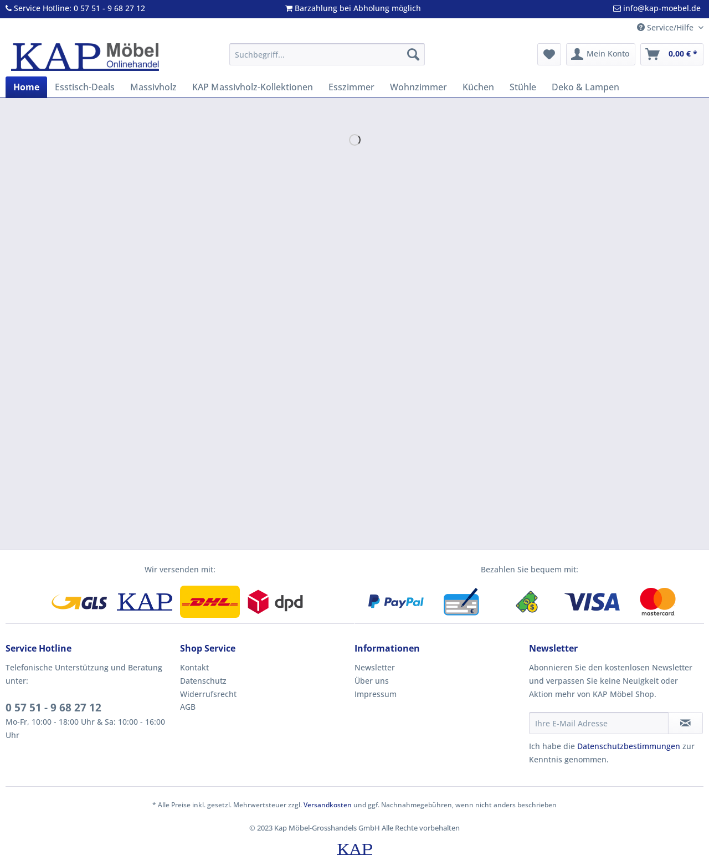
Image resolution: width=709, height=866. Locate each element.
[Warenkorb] (671, 54)
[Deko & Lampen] (585, 87)
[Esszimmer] (351, 87)
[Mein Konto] (600, 54)
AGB (188, 706)
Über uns (371, 680)
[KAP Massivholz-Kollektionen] (252, 87)
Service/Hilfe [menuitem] (666, 27)
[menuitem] (327, 59)
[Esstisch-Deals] (84, 87)
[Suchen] (413, 54)
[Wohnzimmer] (418, 87)
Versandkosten (328, 804)
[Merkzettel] (549, 54)
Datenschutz (203, 680)
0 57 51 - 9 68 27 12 (53, 707)
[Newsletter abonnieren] (685, 723)
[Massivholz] (153, 87)
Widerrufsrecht (208, 694)
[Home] (26, 87)
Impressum (375, 694)
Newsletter (374, 667)
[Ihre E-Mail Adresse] (599, 723)
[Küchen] (478, 87)
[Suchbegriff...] (327, 54)
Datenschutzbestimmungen (628, 746)
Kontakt (194, 667)
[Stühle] (523, 87)
